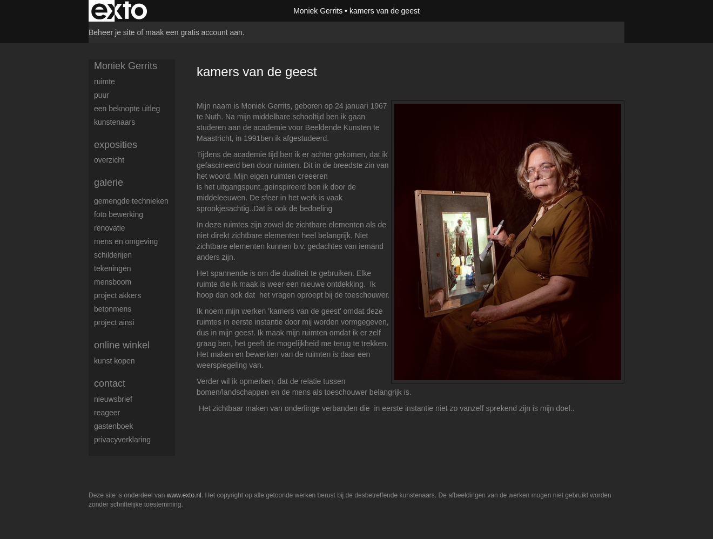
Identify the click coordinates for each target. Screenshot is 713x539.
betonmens (112, 309)
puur (101, 95)
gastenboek (113, 426)
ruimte (104, 81)
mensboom (112, 282)
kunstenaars (114, 122)
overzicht (109, 160)
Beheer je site (112, 32)
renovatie (109, 228)
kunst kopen (114, 360)
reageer (107, 412)
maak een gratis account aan (194, 32)
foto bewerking (118, 214)
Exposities (115, 144)
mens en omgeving (126, 241)
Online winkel (122, 345)
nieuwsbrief (113, 399)
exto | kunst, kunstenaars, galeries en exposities (119, 11)
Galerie (108, 182)
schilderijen (113, 255)
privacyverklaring (122, 439)
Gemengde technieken (131, 201)
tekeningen (112, 268)
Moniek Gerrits (317, 10)
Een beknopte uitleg (127, 108)
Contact (109, 383)
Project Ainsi (114, 322)
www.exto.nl (184, 495)
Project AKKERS (117, 295)
